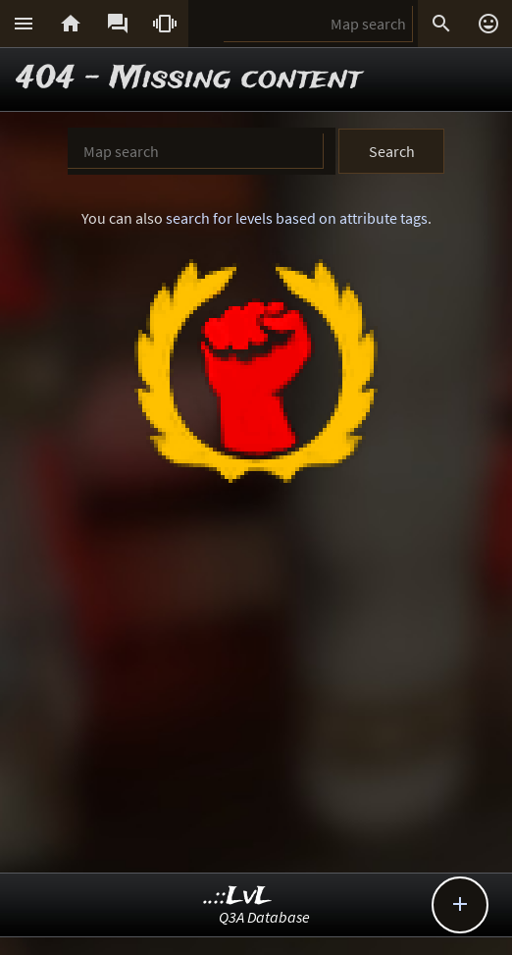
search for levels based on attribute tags (297, 218)
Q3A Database (264, 917)
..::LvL (238, 896)
